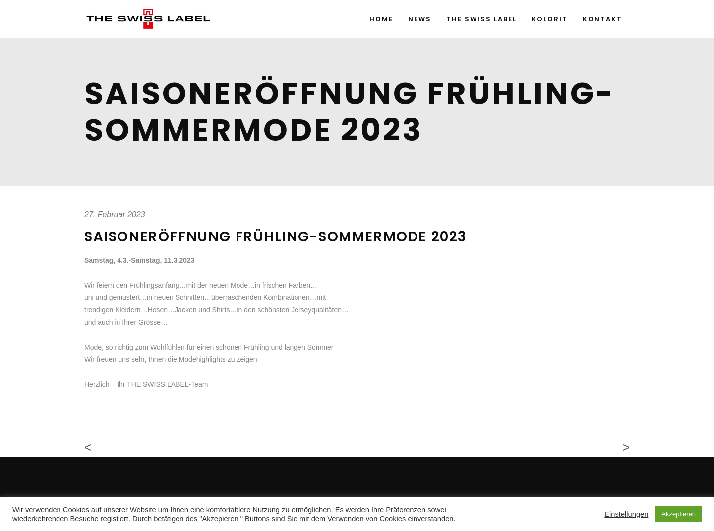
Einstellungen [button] (626, 514)
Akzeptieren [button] (678, 514)
